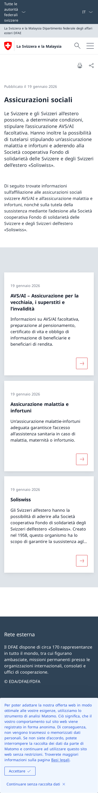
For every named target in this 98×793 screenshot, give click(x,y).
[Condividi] (91, 65)
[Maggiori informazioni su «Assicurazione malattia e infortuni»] (82, 459)
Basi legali (60, 759)
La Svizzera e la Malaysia (38, 46)
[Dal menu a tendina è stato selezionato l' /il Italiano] (87, 12)
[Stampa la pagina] (79, 65)
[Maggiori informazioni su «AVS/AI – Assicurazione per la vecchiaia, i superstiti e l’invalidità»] (82, 363)
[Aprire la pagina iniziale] (32, 46)
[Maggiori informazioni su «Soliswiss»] (82, 560)
